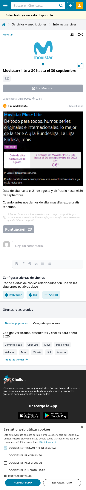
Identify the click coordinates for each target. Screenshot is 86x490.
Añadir (51, 295)
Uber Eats (33, 344)
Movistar (8, 34)
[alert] (43, 456)
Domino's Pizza (13, 344)
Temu (24, 352)
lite (33, 295)
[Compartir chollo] (70, 5)
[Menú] (5, 5)
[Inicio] (4, 24)
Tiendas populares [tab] (16, 323)
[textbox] (47, 250)
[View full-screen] (80, 65)
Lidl (49, 352)
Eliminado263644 (17, 105)
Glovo (47, 344)
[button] (43, 476)
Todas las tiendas (16, 359)
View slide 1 (43, 64)
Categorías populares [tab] (46, 323)
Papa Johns (62, 344)
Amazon (61, 352)
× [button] (81, 427)
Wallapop (10, 352)
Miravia (37, 352)
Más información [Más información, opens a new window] (48, 442)
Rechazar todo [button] (62, 482)
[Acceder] (79, 5)
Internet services (65, 24)
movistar (13, 295)
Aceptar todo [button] (23, 482)
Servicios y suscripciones (29, 24)
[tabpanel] (43, 345)
